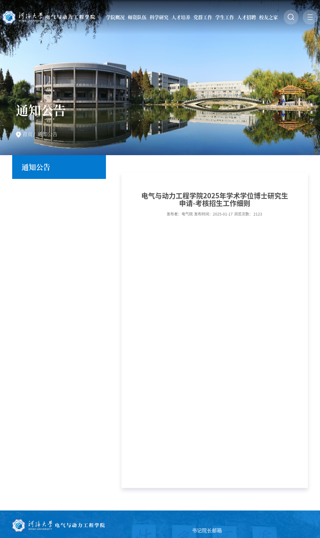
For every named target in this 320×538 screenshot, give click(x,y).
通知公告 (48, 134)
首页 (27, 134)
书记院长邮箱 (207, 530)
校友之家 (268, 17)
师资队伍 (137, 17)
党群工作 (202, 17)
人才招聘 (246, 17)
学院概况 (115, 17)
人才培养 (181, 17)
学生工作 (224, 17)
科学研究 (159, 17)
